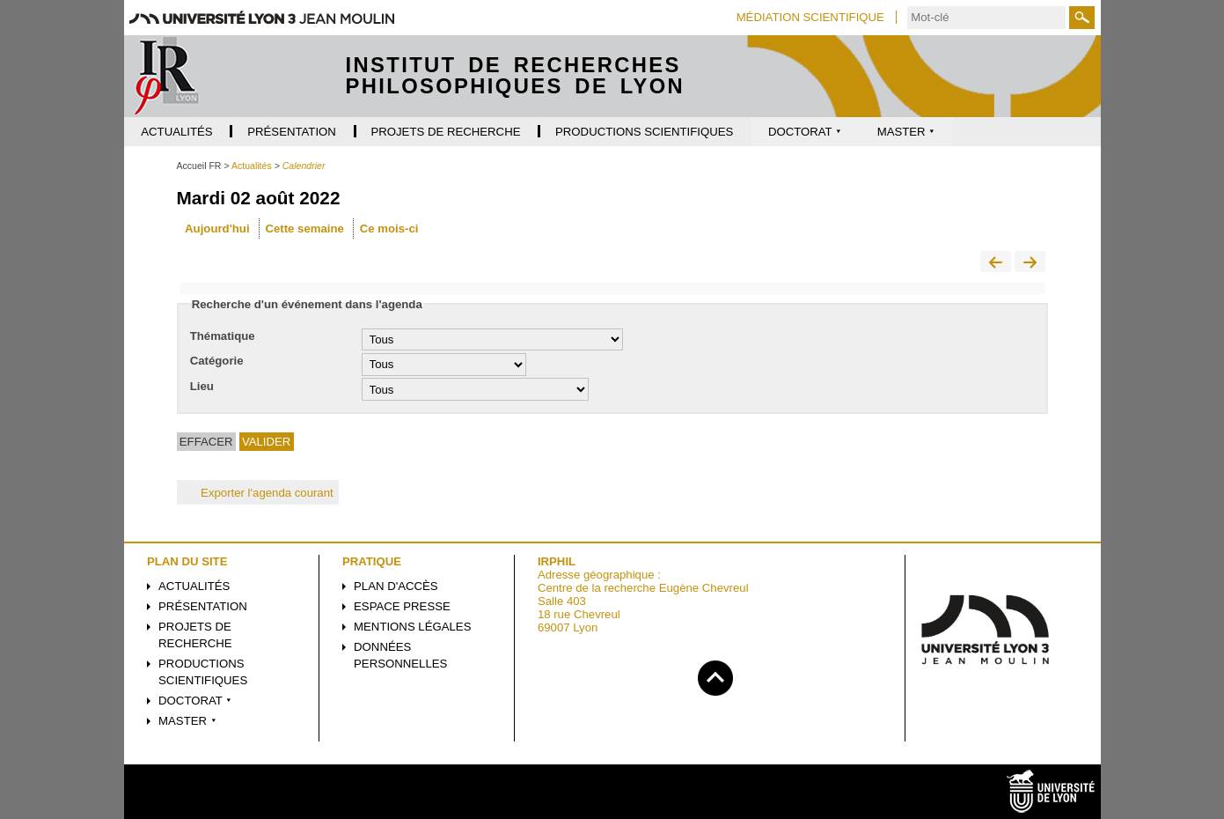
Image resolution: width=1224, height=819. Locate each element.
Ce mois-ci (389, 228)
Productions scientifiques (202, 672)
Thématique (222, 336)
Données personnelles (400, 655)
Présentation (202, 606)
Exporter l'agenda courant (257, 492)
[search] (986, 17)
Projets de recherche (195, 635)
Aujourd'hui (217, 228)
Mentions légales (412, 626)
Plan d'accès (396, 586)
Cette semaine (304, 228)
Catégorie (217, 360)
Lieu (202, 386)
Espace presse (402, 606)
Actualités (194, 586)
